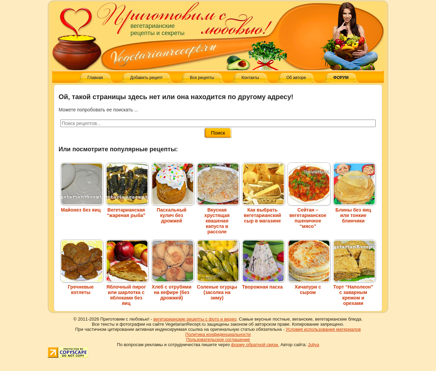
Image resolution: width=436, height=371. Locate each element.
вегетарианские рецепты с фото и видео (194, 319)
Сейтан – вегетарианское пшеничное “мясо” (308, 215)
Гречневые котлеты (81, 287)
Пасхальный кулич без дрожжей (172, 212)
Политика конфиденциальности (218, 334)
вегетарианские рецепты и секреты (157, 29)
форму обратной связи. (255, 344)
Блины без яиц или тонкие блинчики (354, 212)
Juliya (313, 344)
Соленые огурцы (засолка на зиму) (218, 289)
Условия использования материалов (323, 329)
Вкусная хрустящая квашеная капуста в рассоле (218, 218)
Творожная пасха (263, 284)
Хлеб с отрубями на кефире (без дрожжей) (172, 289)
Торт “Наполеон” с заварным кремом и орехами (354, 292)
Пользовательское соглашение (218, 339)
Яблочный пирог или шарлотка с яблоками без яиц (127, 292)
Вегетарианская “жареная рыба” (127, 210)
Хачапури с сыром (308, 287)
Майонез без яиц (81, 207)
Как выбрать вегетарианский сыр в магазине (263, 212)
